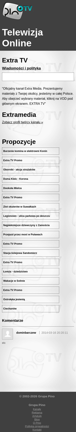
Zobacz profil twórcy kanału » (22, 122)
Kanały (37, 409)
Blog (37, 419)
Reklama (37, 412)
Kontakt (36, 429)
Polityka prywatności (37, 426)
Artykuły (37, 415)
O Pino (37, 422)
